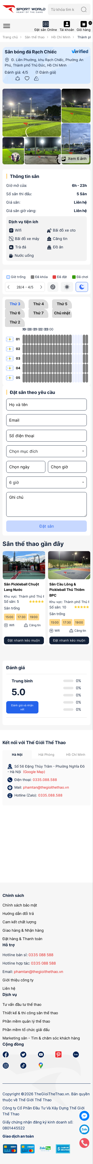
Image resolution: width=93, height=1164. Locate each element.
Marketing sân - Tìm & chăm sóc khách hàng (41, 1038)
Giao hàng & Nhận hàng (23, 930)
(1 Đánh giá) (45, 72)
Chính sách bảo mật (19, 905)
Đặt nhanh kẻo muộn (24, 640)
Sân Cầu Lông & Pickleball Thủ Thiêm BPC (67, 589)
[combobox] (46, 451)
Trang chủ (10, 37)
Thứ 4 (38, 305)
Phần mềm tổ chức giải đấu (26, 1029)
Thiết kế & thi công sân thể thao (30, 1013)
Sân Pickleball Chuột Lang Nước (21, 587)
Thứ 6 (15, 314)
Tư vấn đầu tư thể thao (21, 1004)
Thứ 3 (15, 304)
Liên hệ (8, 988)
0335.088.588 (45, 779)
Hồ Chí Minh (60, 37)
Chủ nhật (62, 314)
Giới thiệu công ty (17, 980)
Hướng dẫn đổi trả (18, 913)
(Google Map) (34, 772)
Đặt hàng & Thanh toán (22, 938)
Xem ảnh (74, 158)
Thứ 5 (62, 305)
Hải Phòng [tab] (46, 754)
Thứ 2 (15, 323)
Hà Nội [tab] (17, 754)
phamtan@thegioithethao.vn (46, 787)
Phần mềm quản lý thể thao (26, 1021)
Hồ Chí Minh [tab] (75, 754)
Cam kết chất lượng (19, 922)
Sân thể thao (34, 37)
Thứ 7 (38, 314)
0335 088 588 (41, 954)
